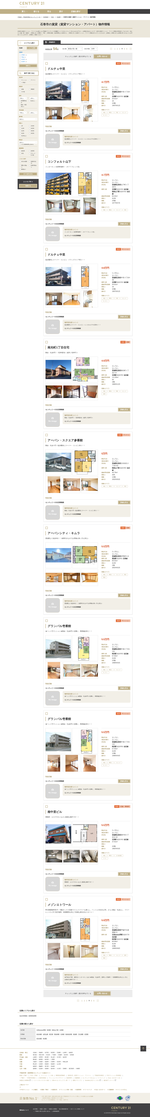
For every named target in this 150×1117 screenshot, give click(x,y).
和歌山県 (65, 1061)
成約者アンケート (110, 1080)
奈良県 (59, 1061)
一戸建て (22, 82)
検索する (28, 65)
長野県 (41, 1057)
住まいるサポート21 (114, 1078)
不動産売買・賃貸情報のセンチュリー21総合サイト (35, 1073)
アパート (32, 80)
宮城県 (59, 17)
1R (21, 126)
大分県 (59, 1068)
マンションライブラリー (56, 1078)
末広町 (23, 59)
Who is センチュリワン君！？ (61, 1080)
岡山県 (35, 1064)
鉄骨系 (31, 151)
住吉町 (23, 61)
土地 (51, 1075)
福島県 (71, 1052)
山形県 (65, 1052)
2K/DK (31, 128)
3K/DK (31, 131)
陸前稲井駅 (68, 1034)
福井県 (65, 1057)
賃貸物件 (46, 17)
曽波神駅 (57, 1034)
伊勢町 (23, 55)
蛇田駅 (49, 1030)
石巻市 (20, 52)
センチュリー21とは (88, 1078)
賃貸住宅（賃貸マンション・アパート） (80, 1075)
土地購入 (35, 1089)
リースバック (101, 1078)
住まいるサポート (100, 1089)
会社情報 (35, 1109)
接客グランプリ (77, 1080)
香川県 (47, 1066)
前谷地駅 (39, 1034)
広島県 (41, 1064)
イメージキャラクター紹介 (41, 1080)
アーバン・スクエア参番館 (65, 440)
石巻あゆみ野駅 (41, 1030)
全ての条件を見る (28, 174)
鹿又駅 (51, 1034)
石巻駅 (62, 1030)
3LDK (21, 133)
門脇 (22, 57)
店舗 (21, 89)
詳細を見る (124, 131)
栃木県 (66, 1055)
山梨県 (35, 1057)
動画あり (22, 169)
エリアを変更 (32, 48)
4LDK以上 (22, 136)
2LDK (21, 131)
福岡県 (35, 1068)
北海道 (35, 1052)
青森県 (41, 1052)
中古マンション (25, 1089)
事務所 (31, 89)
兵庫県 (53, 1061)
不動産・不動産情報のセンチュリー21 (29, 17)
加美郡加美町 (33, 1016)
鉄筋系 (22, 151)
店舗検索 (77, 1078)
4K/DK (31, 133)
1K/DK (31, 126)
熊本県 (53, 1068)
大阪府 (35, 1061)
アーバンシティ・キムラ (64, 533)
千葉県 (54, 1055)
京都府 (41, 1061)
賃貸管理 (69, 1078)
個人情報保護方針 (63, 1109)
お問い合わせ (102, 56)
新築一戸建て (24, 1075)
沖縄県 (78, 1068)
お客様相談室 (55, 1111)
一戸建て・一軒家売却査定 (28, 1078)
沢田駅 (86, 1034)
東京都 (35, 1055)
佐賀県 (41, 1068)
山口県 (59, 1064)
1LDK (21, 128)
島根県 (53, 1064)
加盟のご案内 (43, 1109)
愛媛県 (41, 1066)
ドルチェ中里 (56, 68)
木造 (21, 153)
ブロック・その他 (32, 154)
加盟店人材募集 (25, 1080)
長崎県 (47, 1068)
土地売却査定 (42, 1078)
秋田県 (53, 1052)
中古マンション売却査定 (114, 1075)
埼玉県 (48, 1055)
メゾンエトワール (59, 904)
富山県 (53, 1057)
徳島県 (35, 1066)
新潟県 (47, 1057)
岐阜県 (47, 1059)
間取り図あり (23, 166)
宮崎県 (65, 1068)
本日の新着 (23, 161)
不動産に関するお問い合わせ (42, 1111)
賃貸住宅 (54, 1089)
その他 (22, 92)
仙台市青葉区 (24, 1016)
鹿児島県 (71, 1068)
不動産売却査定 (99, 1075)
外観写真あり (33, 166)
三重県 (53, 1059)
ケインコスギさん (122, 1089)
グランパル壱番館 (59, 626)
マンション (23, 80)
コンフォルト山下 (59, 161)
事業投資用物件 (60, 1075)
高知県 (53, 1066)
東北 (52, 17)
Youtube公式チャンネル (93, 1080)
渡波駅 (75, 1034)
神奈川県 (41, 1055)
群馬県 (72, 1055)
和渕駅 (45, 1038)
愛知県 (35, 1059)
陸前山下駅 (55, 1030)
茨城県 (60, 1055)
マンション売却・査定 (66, 1089)
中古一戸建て (34, 1075)
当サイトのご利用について (77, 1109)
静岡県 (41, 1059)
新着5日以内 (32, 162)
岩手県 (47, 1052)
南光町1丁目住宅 (58, 347)
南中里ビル (55, 811)
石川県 (59, 1057)
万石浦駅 (80, 1034)
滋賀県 (47, 1061)
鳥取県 (47, 1064)
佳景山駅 (45, 1034)
